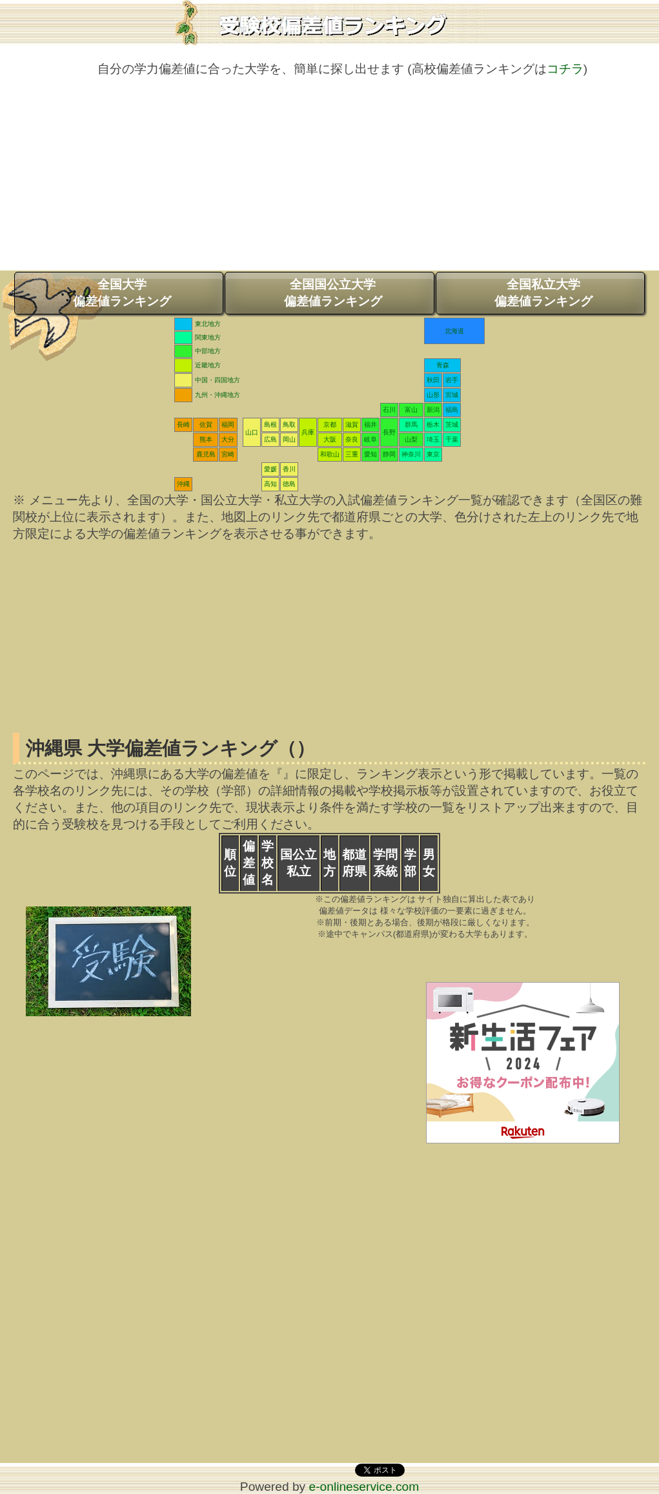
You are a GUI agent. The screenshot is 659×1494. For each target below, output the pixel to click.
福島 (451, 409)
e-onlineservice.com (364, 1486)
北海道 (454, 330)
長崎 (183, 424)
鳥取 (289, 424)
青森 (442, 365)
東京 (433, 454)
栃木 (433, 424)
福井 (370, 424)
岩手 (451, 380)
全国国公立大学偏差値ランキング (333, 293)
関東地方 (208, 337)
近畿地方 (208, 365)
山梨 (411, 439)
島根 (270, 424)
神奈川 (411, 454)
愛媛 (270, 469)
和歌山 (330, 454)
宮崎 (227, 454)
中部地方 (208, 350)
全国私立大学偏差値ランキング (543, 293)
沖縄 (183, 483)
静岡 (389, 454)
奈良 (351, 439)
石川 (389, 409)
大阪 (329, 439)
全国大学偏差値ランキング (122, 293)
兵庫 (307, 432)
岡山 (289, 439)
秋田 (433, 380)
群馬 (411, 424)
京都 (329, 424)
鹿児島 (206, 454)
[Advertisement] (329, 180)
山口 (251, 432)
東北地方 (208, 323)
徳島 (289, 483)
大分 (227, 439)
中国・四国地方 (217, 380)
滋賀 (351, 424)
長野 (389, 432)
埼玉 (433, 439)
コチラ (565, 69)
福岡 (227, 424)
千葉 (451, 439)
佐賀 (205, 424)
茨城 (451, 424)
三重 (351, 454)
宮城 (451, 394)
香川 (289, 469)
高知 (270, 483)
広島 (270, 439)
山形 (433, 394)
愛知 (370, 454)
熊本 (205, 439)
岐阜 (370, 439)
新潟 (433, 409)
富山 (411, 409)
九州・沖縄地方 (217, 394)
